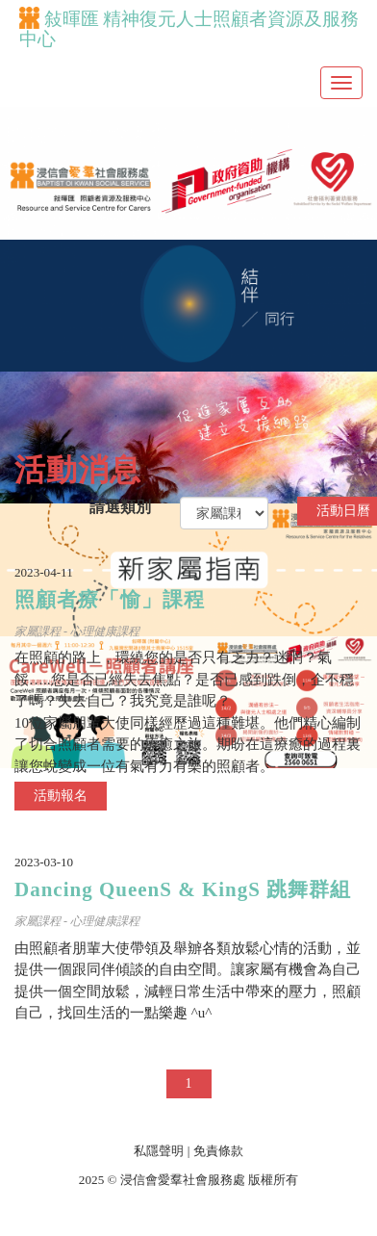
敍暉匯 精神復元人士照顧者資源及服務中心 (189, 29)
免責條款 (218, 1151)
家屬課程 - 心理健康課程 (76, 631)
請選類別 (120, 507)
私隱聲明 (159, 1151)
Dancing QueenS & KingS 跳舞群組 (182, 889)
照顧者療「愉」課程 (109, 599)
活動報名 (61, 795)
